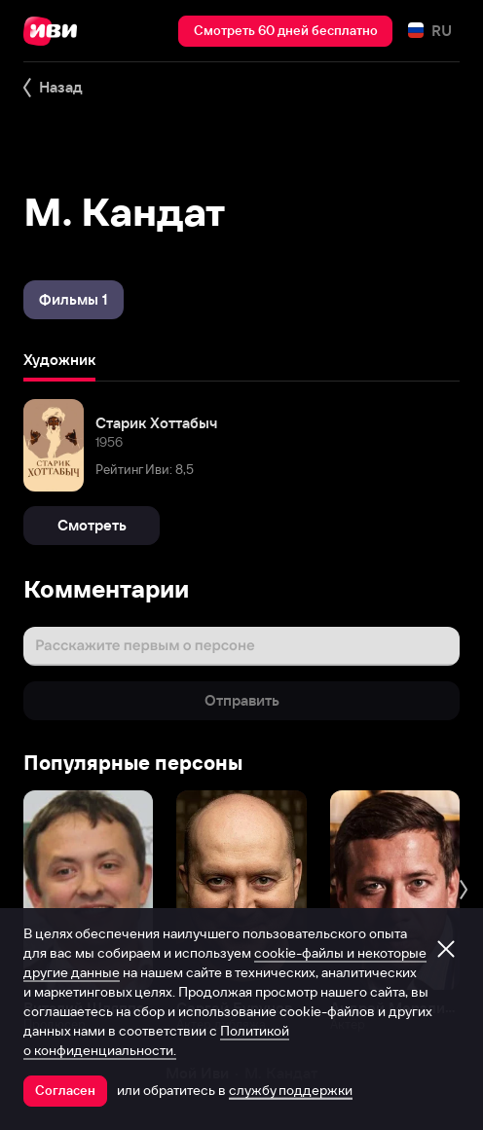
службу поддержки (291, 1090)
